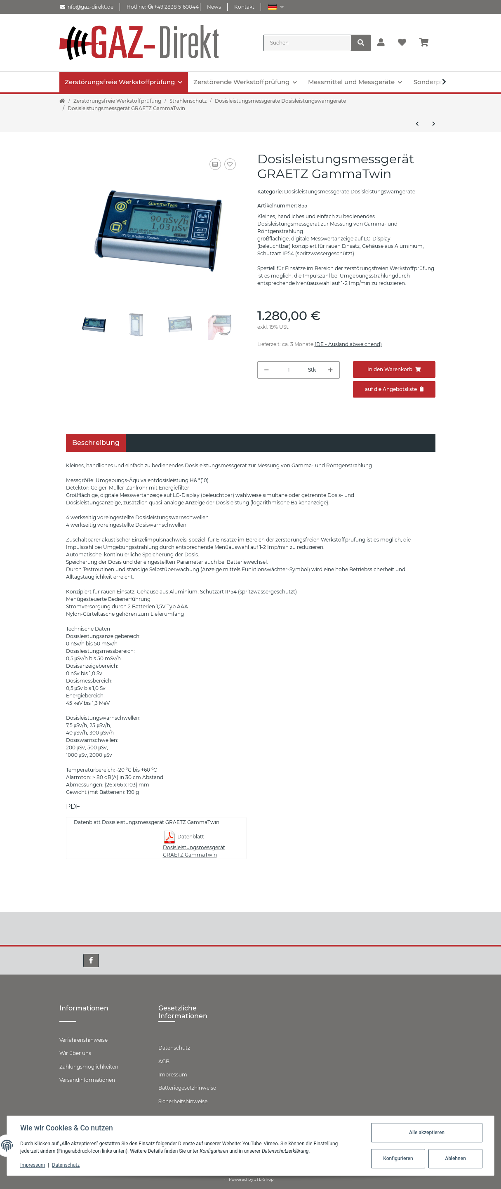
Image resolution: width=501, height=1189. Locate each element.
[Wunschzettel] (402, 42)
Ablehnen (455, 1158)
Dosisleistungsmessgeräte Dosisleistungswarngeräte (349, 191)
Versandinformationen (87, 1080)
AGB (163, 1061)
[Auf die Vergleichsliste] (215, 164)
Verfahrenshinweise (83, 1040)
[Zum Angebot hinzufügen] (394, 389)
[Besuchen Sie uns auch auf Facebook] (91, 960)
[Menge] (288, 370)
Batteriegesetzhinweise (187, 1088)
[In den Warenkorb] (394, 369)
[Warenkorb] (427, 42)
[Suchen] (307, 43)
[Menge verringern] (266, 370)
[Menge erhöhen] (330, 370)
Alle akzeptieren (427, 1132)
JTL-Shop (264, 1179)
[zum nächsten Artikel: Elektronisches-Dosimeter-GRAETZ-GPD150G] (434, 123)
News (214, 7)
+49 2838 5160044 (173, 7)
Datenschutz (174, 1048)
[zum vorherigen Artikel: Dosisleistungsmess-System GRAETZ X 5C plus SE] (417, 123)
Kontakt (244, 7)
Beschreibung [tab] (96, 443)
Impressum (172, 1074)
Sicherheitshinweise (182, 1101)
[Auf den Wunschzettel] (230, 164)
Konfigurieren (398, 1158)
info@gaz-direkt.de (86, 7)
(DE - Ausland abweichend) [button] (348, 344)
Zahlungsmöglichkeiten (88, 1067)
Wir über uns (75, 1053)
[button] (275, 7)
